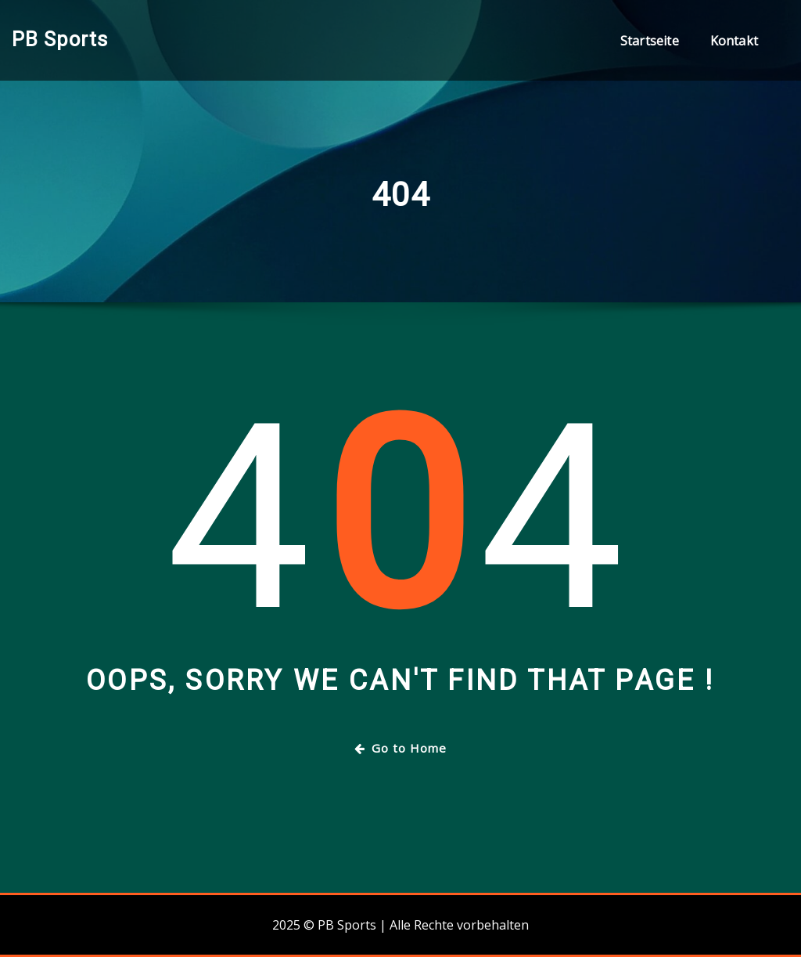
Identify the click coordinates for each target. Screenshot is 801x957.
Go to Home (400, 748)
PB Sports (60, 39)
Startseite (649, 40)
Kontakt (734, 40)
